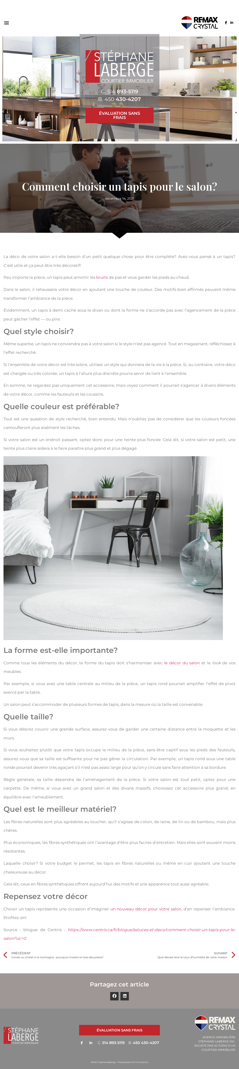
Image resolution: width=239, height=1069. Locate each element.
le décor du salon (182, 663)
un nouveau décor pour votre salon (145, 909)
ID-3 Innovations (139, 1062)
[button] (6, 23)
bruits (102, 277)
